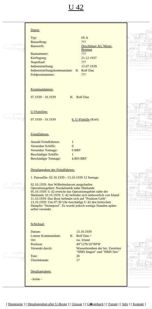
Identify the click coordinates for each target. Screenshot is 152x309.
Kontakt (138, 304)
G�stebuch (95, 304)
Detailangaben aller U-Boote (47, 304)
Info (125, 304)
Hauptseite (15, 304)
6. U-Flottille (81, 119)
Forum (112, 304)
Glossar (77, 304)
